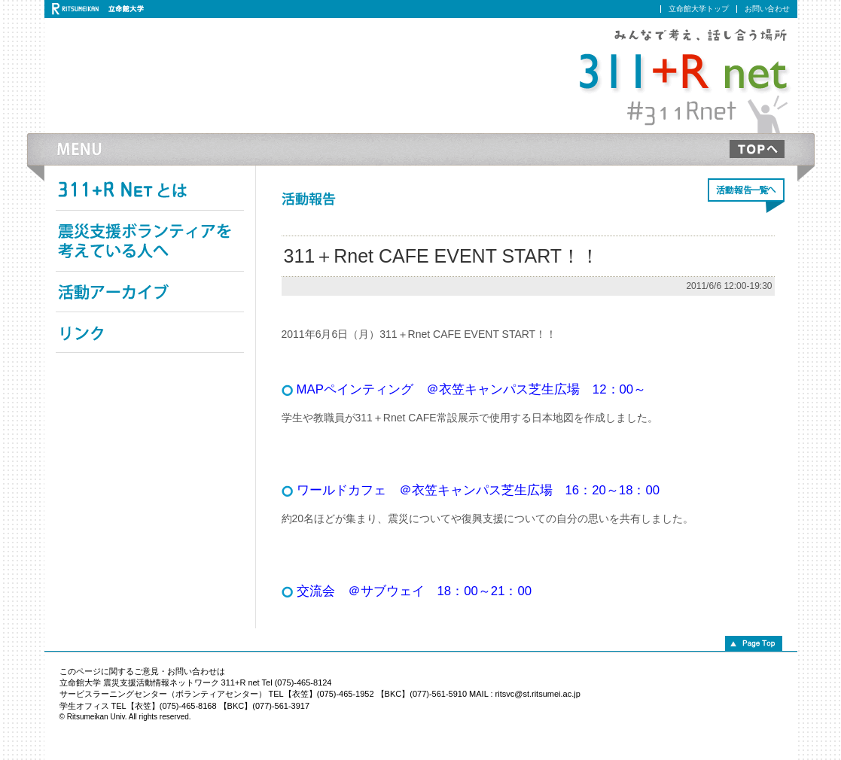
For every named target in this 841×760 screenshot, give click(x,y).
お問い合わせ (767, 9)
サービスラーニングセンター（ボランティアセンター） (163, 693)
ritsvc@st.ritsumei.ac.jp (537, 693)
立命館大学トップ (699, 9)
